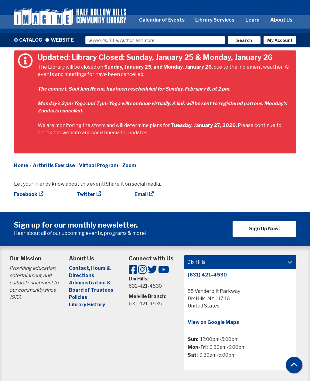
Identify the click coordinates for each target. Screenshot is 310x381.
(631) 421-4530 (207, 275)
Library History (87, 304)
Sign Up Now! (264, 229)
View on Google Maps (213, 322)
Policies (78, 297)
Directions (81, 275)
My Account (280, 40)
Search (244, 40)
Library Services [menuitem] (214, 20)
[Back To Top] (294, 365)
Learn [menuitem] (252, 20)
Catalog (30, 40)
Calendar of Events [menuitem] (162, 20)
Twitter (86, 194)
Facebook (25, 194)
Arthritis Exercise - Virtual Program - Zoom (84, 165)
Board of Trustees (91, 290)
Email (141, 194)
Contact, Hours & (90, 268)
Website (62, 40)
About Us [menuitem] (281, 20)
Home (21, 165)
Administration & (90, 283)
